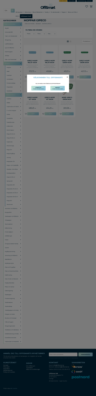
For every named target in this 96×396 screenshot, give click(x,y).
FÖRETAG (38, 88)
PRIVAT (57, 88)
